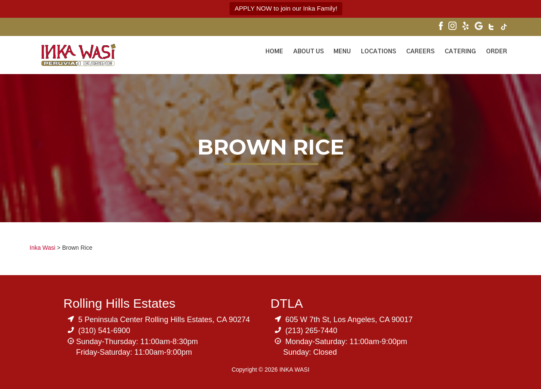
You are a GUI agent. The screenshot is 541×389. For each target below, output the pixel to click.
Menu (342, 52)
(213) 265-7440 (311, 330)
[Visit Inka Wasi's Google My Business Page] (479, 27)
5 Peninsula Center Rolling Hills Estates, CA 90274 (164, 319)
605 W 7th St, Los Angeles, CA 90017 (349, 319)
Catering (460, 52)
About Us (308, 52)
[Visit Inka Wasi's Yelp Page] (465, 27)
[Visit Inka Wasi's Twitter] (491, 28)
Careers (420, 52)
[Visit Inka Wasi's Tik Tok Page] (504, 28)
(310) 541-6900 (104, 330)
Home (274, 52)
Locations (378, 52)
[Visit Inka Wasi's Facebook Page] (441, 27)
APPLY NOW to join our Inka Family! (286, 8)
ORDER (496, 52)
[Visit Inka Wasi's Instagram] (452, 27)
